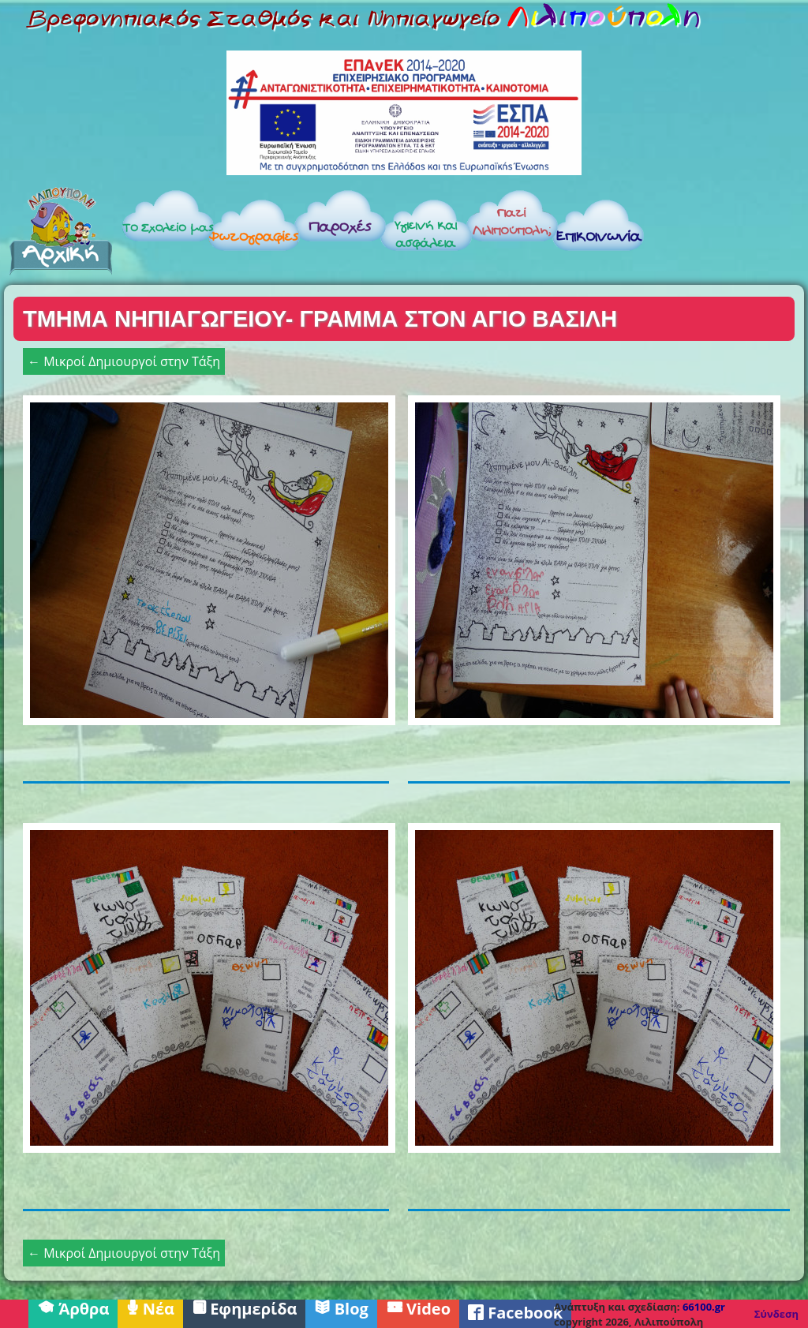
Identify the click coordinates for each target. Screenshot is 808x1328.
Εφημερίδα (244, 1307)
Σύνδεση (776, 1314)
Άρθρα (73, 1307)
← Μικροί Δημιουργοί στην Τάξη (124, 361)
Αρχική (60, 230)
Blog (341, 1307)
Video (418, 1307)
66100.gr (704, 1307)
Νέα (150, 1307)
